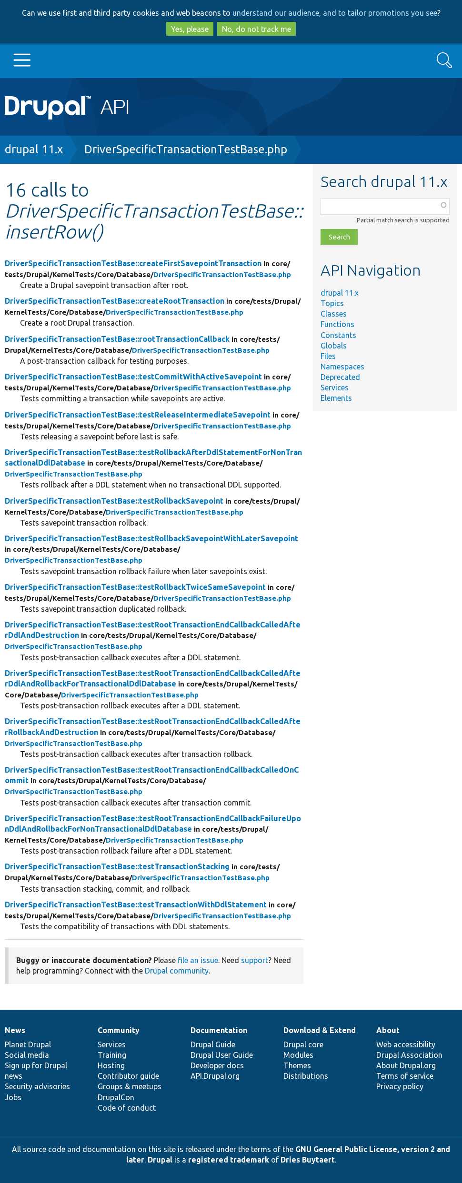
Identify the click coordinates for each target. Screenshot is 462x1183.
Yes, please (190, 29)
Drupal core (303, 1044)
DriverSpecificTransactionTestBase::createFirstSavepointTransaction (133, 263)
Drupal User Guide (222, 1055)
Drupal (160, 1159)
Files (328, 356)
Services (335, 387)
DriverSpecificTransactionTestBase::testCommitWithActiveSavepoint (133, 376)
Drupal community (177, 970)
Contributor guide (128, 1076)
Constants (338, 335)
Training (112, 1055)
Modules (298, 1055)
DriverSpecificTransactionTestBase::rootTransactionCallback (117, 339)
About (388, 1030)
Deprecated (340, 377)
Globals (334, 345)
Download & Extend (319, 1030)
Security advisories (37, 1086)
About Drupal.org (406, 1065)
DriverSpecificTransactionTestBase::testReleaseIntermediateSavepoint (138, 414)
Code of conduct (127, 1107)
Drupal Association (409, 1055)
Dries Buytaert (308, 1159)
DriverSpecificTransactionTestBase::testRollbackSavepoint (114, 501)
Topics (332, 303)
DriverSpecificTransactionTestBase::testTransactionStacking (117, 866)
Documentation (219, 1030)
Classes (334, 313)
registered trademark (228, 1159)
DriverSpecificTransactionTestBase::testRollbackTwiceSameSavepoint (135, 587)
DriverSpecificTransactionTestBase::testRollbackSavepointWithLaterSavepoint (151, 538)
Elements (336, 398)
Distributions (305, 1076)
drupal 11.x (34, 149)
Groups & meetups (129, 1086)
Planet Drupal (28, 1044)
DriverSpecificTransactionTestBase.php (185, 149)
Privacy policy (399, 1086)
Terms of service (404, 1076)
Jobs (13, 1097)
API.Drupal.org (215, 1076)
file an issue (198, 960)
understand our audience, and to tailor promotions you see (334, 13)
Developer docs (217, 1065)
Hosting (111, 1065)
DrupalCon (116, 1097)
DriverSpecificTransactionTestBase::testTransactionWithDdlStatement (136, 904)
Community (119, 1030)
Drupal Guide (213, 1044)
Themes (297, 1065)
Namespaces (342, 366)
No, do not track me (256, 29)
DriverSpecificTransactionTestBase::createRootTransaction (114, 301)
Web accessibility (405, 1044)
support (254, 960)
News (15, 1030)
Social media (27, 1055)
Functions (337, 324)
